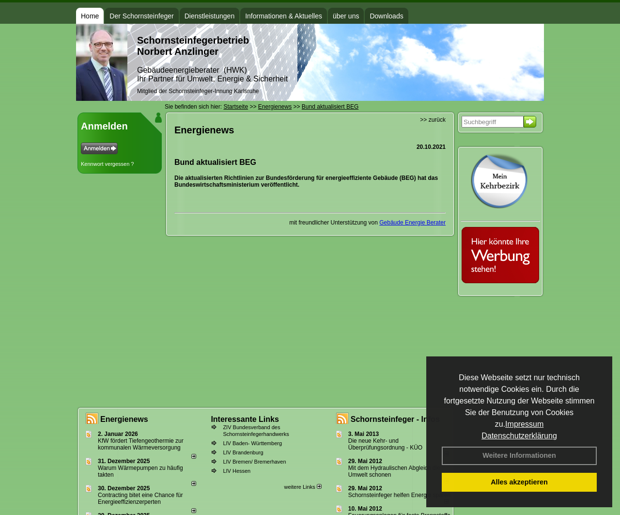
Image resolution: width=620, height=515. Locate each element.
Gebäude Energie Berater (412, 222)
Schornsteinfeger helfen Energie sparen (399, 495)
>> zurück (433, 119)
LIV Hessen (236, 471)
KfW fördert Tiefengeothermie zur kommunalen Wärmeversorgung (141, 444)
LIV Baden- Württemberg (252, 443)
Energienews (124, 419)
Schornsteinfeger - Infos (395, 419)
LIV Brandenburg (243, 452)
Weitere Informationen (519, 455)
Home (90, 16)
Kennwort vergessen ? (107, 164)
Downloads (386, 16)
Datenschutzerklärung (519, 436)
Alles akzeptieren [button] (519, 482)
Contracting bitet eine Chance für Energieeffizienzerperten (140, 498)
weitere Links (302, 487)
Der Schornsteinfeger (141, 16)
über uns (346, 16)
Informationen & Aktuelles (283, 16)
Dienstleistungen (210, 16)
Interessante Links (245, 419)
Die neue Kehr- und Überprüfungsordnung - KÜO (385, 444)
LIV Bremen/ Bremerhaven (254, 462)
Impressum (524, 424)
